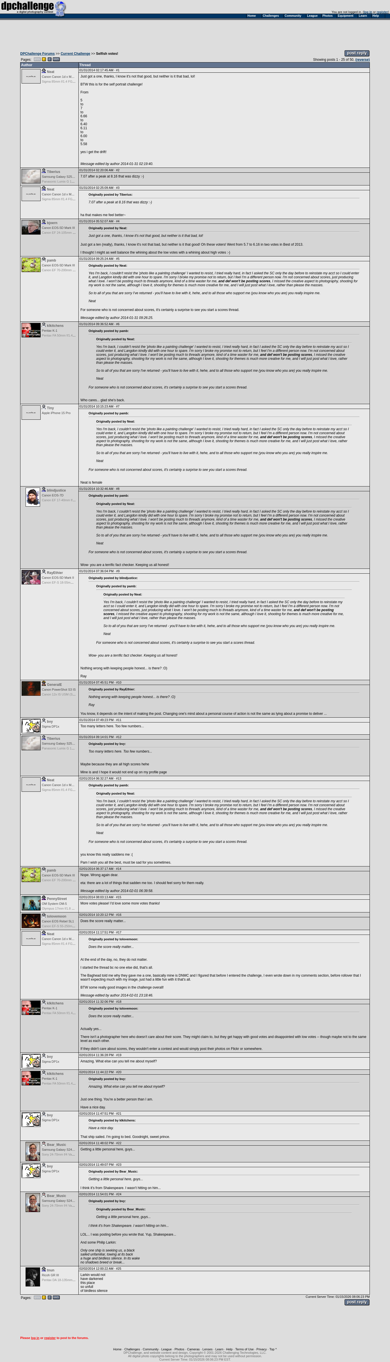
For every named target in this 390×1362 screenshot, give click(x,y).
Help (229, 1349)
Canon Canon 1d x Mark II (60, 76)
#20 (118, 1072)
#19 (118, 1055)
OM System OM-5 (54, 903)
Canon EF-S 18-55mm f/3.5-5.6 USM (67, 582)
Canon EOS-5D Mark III (58, 227)
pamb (51, 260)
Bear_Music (56, 1145)
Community (151, 1349)
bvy (50, 722)
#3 (117, 187)
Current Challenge (75, 54)
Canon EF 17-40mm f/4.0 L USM (64, 500)
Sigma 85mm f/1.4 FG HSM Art (63, 81)
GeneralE (54, 685)
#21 (118, 1113)
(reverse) (362, 60)
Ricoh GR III (50, 1275)
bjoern (52, 223)
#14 (118, 868)
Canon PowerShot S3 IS (59, 689)
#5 (117, 258)
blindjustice (56, 490)
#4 (117, 221)
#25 (118, 1268)
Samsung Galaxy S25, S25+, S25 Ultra (69, 176)
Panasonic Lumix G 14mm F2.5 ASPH (68, 181)
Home (117, 1349)
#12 (118, 737)
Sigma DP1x (50, 726)
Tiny (50, 408)
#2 (117, 170)
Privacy (261, 1349)
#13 (118, 778)
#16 (118, 914)
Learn (219, 1349)
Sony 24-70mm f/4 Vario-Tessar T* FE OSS (72, 1154)
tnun (50, 1270)
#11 (118, 720)
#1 (117, 70)
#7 (117, 406)
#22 (118, 1143)
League (166, 1349)
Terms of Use (244, 1349)
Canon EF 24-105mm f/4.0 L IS (63, 232)
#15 (118, 897)
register (382, 12)
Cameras (193, 1349)
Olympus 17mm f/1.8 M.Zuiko (62, 908)
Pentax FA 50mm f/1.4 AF (59, 335)
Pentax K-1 (49, 330)
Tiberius (53, 172)
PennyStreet (57, 899)
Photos (179, 1349)
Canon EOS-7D (52, 495)
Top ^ (273, 1349)
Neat (50, 72)
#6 (117, 324)
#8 (117, 488)
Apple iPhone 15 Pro (56, 413)
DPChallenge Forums (37, 54)
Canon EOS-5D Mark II (58, 577)
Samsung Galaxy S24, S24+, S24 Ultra (69, 1149)
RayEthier (55, 573)
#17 (118, 932)
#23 (118, 1164)
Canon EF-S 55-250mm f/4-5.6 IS (65, 926)
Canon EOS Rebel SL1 (58, 921)
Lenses (207, 1349)
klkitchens (55, 326)
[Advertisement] (195, 33)
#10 (118, 682)
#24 (118, 1194)
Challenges (132, 1349)
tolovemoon (56, 916)
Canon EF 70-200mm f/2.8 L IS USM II (68, 270)
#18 (118, 1001)
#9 (118, 571)
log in (368, 12)
